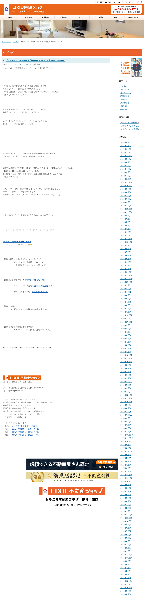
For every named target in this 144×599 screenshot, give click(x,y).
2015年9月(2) (125, 524)
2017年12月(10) (126, 435)
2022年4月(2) (125, 262)
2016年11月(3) (126, 478)
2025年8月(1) (125, 162)
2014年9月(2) (125, 561)
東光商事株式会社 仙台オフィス (25, 429)
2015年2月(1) (125, 548)
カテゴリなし (29, 64)
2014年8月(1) (125, 564)
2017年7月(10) (126, 451)
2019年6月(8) (125, 375)
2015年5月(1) (125, 538)
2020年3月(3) (125, 345)
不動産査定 (124, 96)
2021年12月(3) (126, 275)
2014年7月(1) (125, 568)
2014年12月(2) (126, 554)
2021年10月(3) (126, 282)
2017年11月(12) (126, 438)
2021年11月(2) (126, 279)
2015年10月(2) (126, 521)
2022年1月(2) (125, 272)
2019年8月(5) (125, 368)
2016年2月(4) (125, 508)
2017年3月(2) (125, 465)
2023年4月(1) (125, 225)
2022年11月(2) (126, 239)
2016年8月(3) (125, 488)
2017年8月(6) (125, 448)
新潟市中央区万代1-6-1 (43, 286)
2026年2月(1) (125, 146)
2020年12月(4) (126, 315)
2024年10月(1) (126, 186)
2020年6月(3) (125, 335)
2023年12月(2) (126, 209)
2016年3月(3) (125, 505)
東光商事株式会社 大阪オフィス (25, 435)
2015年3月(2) (125, 545)
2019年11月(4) (126, 358)
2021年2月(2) (125, 308)
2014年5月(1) (125, 571)
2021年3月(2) (125, 305)
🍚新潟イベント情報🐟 (129, 126)
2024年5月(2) (125, 202)
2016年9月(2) (125, 485)
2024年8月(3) (125, 192)
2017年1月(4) (125, 471)
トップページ (6, 42)
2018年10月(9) (126, 402)
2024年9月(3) (125, 189)
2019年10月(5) (126, 362)
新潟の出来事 (125, 103)
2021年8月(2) (125, 289)
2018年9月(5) (125, 405)
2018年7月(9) (125, 412)
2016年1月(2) (125, 511)
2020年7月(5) (125, 332)
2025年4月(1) (125, 169)
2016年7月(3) (125, 491)
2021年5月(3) (125, 299)
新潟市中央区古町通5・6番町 (34, 280)
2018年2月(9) (125, 428)
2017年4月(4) (125, 461)
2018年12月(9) (126, 395)
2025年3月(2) (125, 172)
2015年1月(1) (125, 551)
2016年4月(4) (125, 501)
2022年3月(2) (125, 265)
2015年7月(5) (125, 531)
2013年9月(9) (125, 591)
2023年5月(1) (125, 222)
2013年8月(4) (125, 594)
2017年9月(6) (125, 445)
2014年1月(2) (125, 578)
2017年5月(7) (125, 458)
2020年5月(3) (125, 338)
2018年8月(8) (125, 408)
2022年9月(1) (125, 245)
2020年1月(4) (125, 352)
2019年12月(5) (126, 355)
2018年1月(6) (125, 431)
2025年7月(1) (125, 166)
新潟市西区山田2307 (40, 292)
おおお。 (21, 64)
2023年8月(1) (125, 215)
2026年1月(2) (125, 149)
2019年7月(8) (125, 372)
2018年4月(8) (125, 422)
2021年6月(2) (125, 295)
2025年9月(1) (125, 159)
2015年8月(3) (125, 528)
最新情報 (38, 64)
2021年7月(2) (125, 292)
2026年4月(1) (125, 142)
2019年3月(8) (125, 385)
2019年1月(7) (125, 392)
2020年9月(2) (125, 325)
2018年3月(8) (125, 425)
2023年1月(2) (125, 232)
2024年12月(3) (126, 182)
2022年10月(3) (126, 242)
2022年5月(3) (125, 259)
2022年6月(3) (125, 255)
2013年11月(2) (126, 584)
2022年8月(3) (125, 249)
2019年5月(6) (125, 378)
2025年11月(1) (126, 156)
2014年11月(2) (126, 558)
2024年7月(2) (125, 196)
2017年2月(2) (125, 468)
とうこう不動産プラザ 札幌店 (24, 426)
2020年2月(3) (125, 348)
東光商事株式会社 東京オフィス (25, 432)
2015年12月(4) (126, 515)
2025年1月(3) (125, 179)
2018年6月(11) (126, 415)
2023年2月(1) (125, 229)
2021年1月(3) (125, 312)
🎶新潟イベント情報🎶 (129, 129)
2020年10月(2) (126, 322)
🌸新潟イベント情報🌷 (129, 123)
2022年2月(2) (125, 269)
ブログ (15, 42)
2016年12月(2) (126, 475)
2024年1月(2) (125, 206)
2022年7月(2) (125, 252)
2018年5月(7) (125, 418)
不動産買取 (124, 99)
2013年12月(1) (126, 581)
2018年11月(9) (126, 398)
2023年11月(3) (126, 212)
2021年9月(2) (125, 285)
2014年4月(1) (125, 574)
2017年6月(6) (125, 455)
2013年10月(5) (126, 588)
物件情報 (124, 109)
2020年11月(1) (126, 318)
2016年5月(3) (125, 498)
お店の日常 (124, 89)
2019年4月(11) (126, 382)
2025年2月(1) (125, 176)
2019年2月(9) (125, 388)
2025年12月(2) (126, 152)
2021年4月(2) (125, 302)
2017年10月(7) (126, 441)
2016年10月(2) (126, 481)
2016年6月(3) (125, 495)
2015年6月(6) (125, 535)
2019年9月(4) (125, 365)
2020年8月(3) (125, 329)
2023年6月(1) (125, 219)
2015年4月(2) (125, 541)
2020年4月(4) (125, 342)
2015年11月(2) (126, 518)
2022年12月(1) (126, 235)
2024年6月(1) (125, 199)
